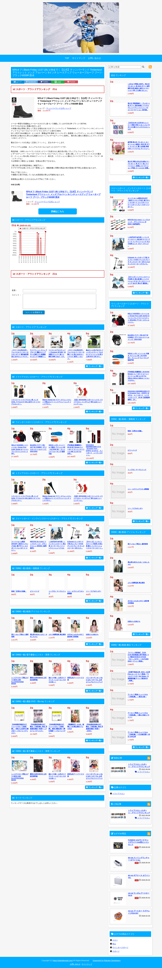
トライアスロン (142, 772)
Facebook (31, 82)
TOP (67, 58)
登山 (114, 944)
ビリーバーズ (34, 591)
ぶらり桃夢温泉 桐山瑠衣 (57, 634)
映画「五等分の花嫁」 (19, 591)
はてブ (18, 82)
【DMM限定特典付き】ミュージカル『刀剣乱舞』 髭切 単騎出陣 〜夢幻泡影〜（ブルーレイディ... (57, 729)
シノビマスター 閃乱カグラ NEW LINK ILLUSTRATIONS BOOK (19, 681)
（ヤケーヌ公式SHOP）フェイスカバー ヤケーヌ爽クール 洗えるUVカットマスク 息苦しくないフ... (75, 354)
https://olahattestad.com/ (63, 961)
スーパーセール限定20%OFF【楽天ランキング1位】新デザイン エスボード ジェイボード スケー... (19, 546)
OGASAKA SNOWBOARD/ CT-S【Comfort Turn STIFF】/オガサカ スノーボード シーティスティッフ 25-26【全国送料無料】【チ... (139, 395)
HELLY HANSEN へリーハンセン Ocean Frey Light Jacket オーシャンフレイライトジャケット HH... (19, 449)
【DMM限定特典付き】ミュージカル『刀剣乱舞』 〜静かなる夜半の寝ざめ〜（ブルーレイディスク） (19, 729)
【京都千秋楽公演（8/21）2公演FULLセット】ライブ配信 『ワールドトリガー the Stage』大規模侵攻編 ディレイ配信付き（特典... (139, 676)
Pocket (71, 82)
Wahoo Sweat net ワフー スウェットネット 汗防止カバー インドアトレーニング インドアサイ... (56, 402)
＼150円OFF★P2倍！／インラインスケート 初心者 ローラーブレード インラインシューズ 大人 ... (57, 546)
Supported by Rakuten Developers (106, 961)
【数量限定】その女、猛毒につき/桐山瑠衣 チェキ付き (75, 727)
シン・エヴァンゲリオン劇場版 (138, 489)
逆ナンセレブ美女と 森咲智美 (138, 544)
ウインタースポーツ (120, 947)
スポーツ (115, 951)
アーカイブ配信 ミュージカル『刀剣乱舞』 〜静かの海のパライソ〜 (138, 715)
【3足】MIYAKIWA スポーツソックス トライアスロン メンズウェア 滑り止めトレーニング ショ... (88, 402)
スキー (115, 940)
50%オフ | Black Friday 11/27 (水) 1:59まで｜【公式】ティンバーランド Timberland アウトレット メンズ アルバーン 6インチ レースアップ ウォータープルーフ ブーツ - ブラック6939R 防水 (63, 194)
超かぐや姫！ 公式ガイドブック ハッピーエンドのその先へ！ (57, 680)
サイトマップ (78, 58)
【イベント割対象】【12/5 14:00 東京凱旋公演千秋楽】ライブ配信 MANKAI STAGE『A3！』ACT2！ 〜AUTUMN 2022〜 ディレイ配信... (138, 657)
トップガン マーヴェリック (137, 470)
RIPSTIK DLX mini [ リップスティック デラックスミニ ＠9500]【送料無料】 (139, 222)
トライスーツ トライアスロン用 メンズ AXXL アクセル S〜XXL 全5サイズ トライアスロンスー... (25, 402)
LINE (58, 82)
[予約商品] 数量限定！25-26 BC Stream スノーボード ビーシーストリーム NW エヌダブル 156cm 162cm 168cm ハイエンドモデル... (138, 376)
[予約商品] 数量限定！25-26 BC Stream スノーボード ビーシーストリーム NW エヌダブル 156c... (75, 449)
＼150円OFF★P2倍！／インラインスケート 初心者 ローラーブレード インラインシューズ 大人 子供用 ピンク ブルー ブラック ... (139, 241)
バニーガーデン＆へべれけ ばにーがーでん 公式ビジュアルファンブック (94, 680)
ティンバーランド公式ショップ (58, 108)
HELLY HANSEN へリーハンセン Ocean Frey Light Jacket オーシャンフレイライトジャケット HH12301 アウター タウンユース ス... (138, 318)
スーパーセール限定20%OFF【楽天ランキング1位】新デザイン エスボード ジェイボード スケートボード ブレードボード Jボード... (139, 202)
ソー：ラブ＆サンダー (93, 591)
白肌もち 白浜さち (92, 634)
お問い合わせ (94, 58)
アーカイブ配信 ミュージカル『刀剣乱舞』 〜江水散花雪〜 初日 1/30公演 (139, 734)
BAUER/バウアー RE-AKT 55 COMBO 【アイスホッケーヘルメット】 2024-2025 (138, 337)
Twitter (44, 82)
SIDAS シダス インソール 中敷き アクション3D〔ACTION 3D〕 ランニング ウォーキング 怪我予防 (57, 449)
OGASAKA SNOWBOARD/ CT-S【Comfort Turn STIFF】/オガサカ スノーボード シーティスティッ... (94, 450)
